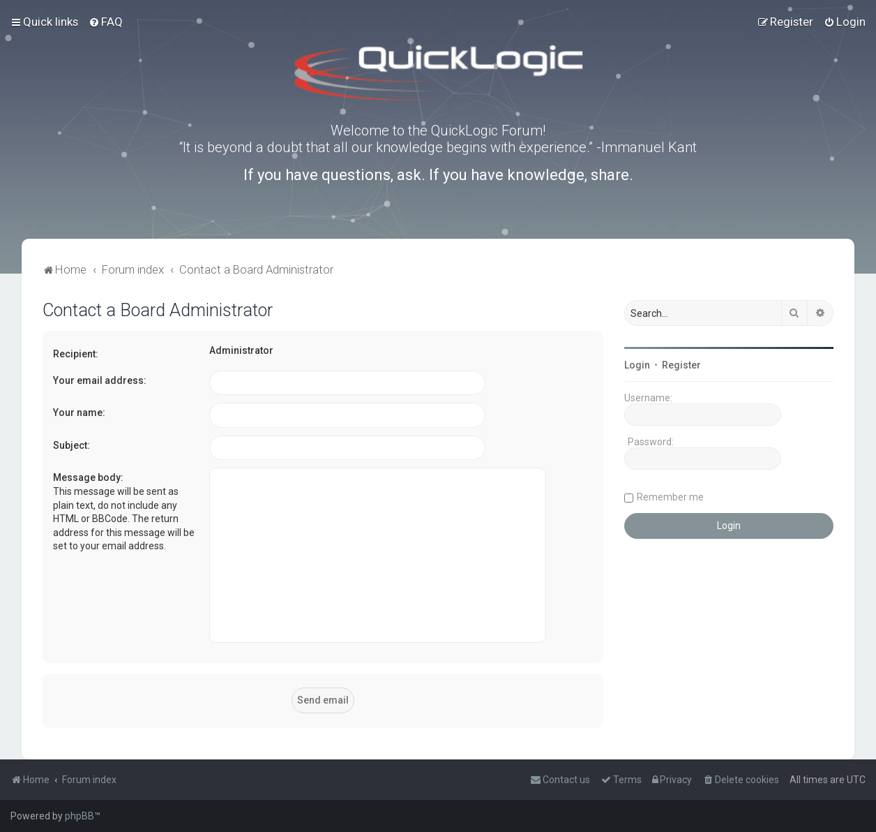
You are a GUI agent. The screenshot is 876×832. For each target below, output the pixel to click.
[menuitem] (106, 21)
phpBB (79, 816)
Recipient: (75, 353)
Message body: (88, 477)
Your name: (79, 412)
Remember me (670, 497)
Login (637, 365)
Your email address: (99, 380)
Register (681, 365)
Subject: (71, 445)
